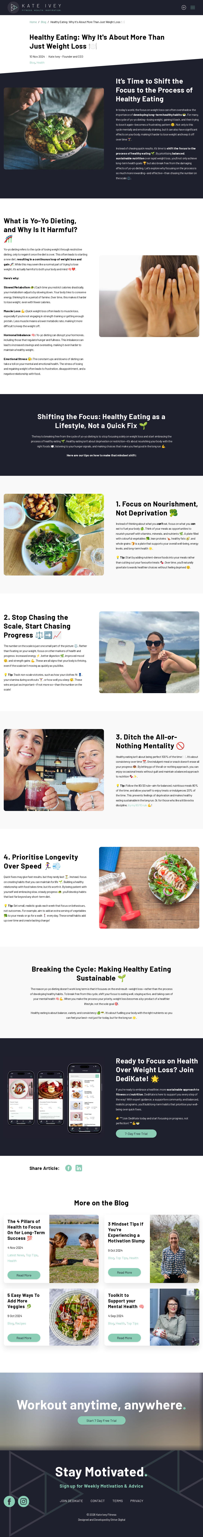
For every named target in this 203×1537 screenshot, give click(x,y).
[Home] (35, 7)
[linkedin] (79, 1168)
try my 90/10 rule (137, 805)
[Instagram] (23, 1502)
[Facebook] (9, 1502)
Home (33, 22)
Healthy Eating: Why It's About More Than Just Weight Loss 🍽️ (87, 22)
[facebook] (68, 1168)
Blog (43, 22)
